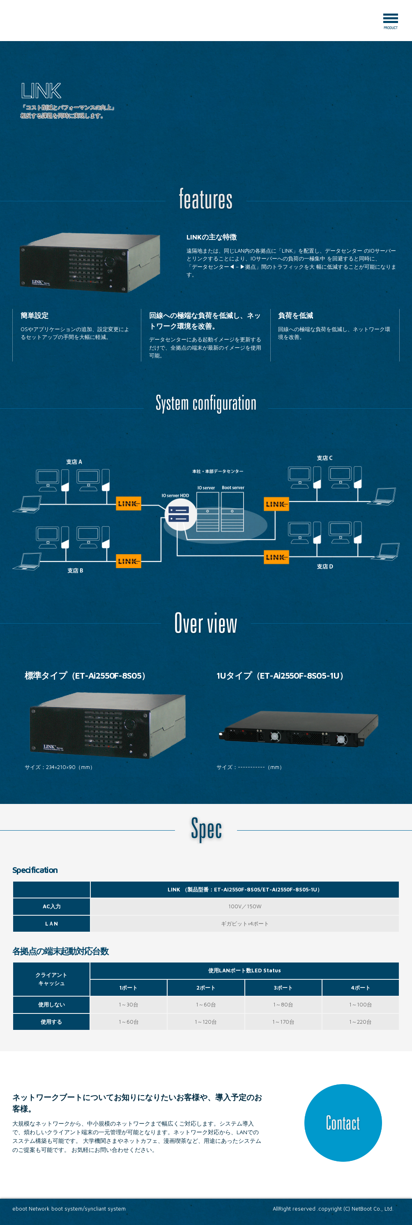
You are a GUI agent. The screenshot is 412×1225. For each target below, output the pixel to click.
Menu (391, 21)
